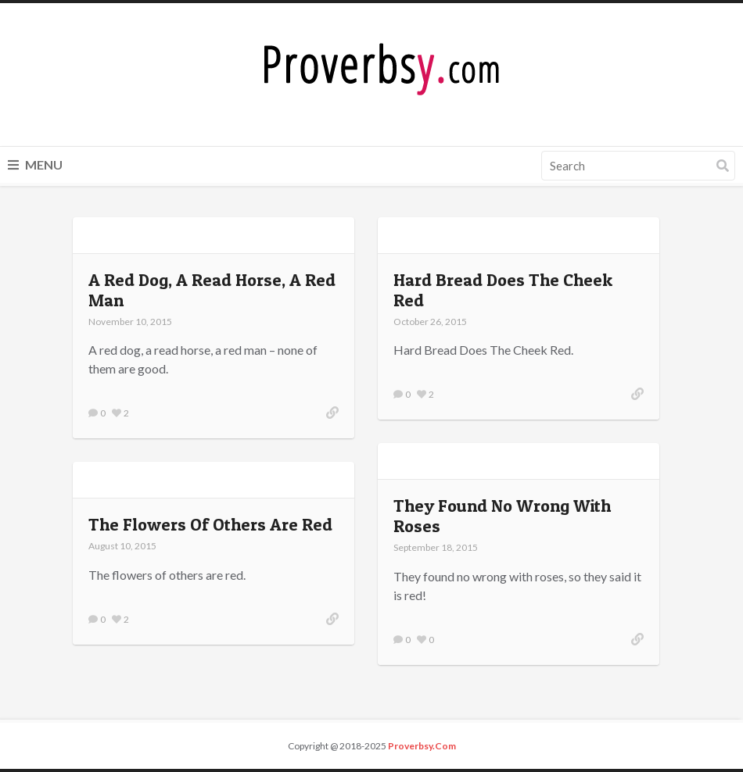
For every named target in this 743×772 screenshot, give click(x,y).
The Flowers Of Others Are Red (210, 524)
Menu (35, 164)
